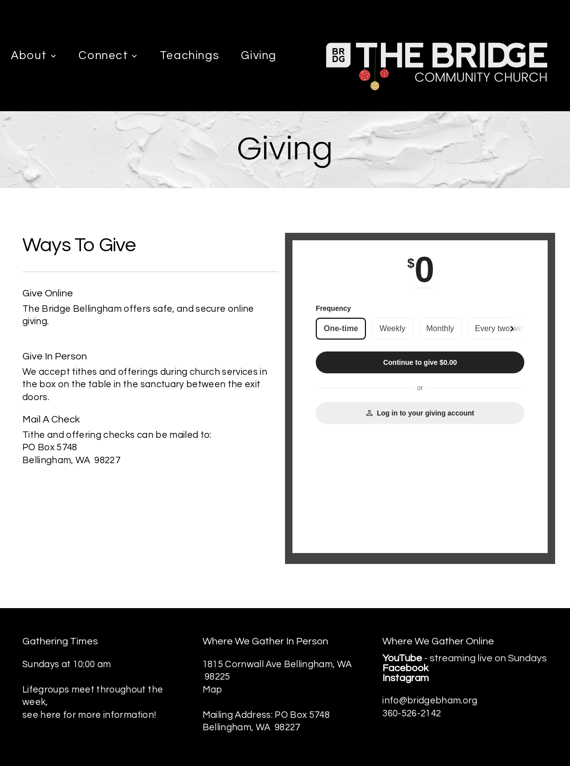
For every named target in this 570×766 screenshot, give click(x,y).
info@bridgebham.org (429, 700)
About (34, 56)
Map (212, 690)
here (51, 715)
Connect (108, 56)
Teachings (189, 56)
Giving (259, 56)
